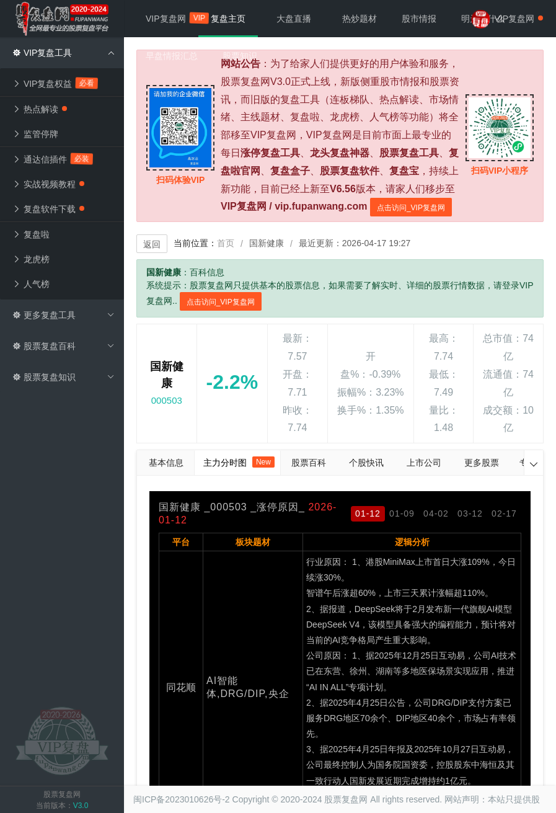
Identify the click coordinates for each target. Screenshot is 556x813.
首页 (225, 243)
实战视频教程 (48, 184)
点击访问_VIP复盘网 (411, 207)
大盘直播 (293, 19)
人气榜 (31, 284)
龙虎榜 (31, 259)
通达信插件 (53, 159)
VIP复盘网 (172, 18)
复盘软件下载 (48, 209)
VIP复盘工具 (63, 52)
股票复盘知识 (63, 377)
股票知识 (240, 56)
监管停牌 (35, 134)
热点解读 (39, 109)
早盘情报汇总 (172, 56)
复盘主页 (228, 19)
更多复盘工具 (63, 315)
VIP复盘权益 (55, 83)
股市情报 (419, 19)
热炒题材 (359, 19)
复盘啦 (31, 234)
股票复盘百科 (63, 346)
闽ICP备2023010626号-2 (181, 799)
